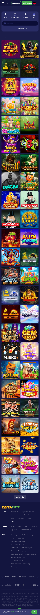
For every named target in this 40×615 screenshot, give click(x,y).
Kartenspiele (15, 515)
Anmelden (16, 3)
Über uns (21, 538)
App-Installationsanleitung (20, 564)
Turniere (34, 526)
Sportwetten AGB (17, 544)
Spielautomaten (28, 512)
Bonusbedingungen (18, 541)
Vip (25, 526)
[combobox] (35, 3)
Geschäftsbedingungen (19, 551)
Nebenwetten (26, 530)
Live (12, 518)
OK (34, 612)
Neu (12, 521)
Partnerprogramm (17, 567)
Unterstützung (27, 535)
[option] (5, 15)
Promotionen (16, 526)
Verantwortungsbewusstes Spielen (23, 554)
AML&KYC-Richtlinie (18, 557)
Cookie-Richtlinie (17, 560)
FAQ (12, 538)
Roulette (27, 515)
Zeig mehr (20, 497)
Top (29, 518)
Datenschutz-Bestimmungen (21, 548)
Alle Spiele (15, 512)
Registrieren (27, 3)
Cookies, (13, 611)
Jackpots (21, 518)
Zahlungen (15, 535)
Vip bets (14, 530)
